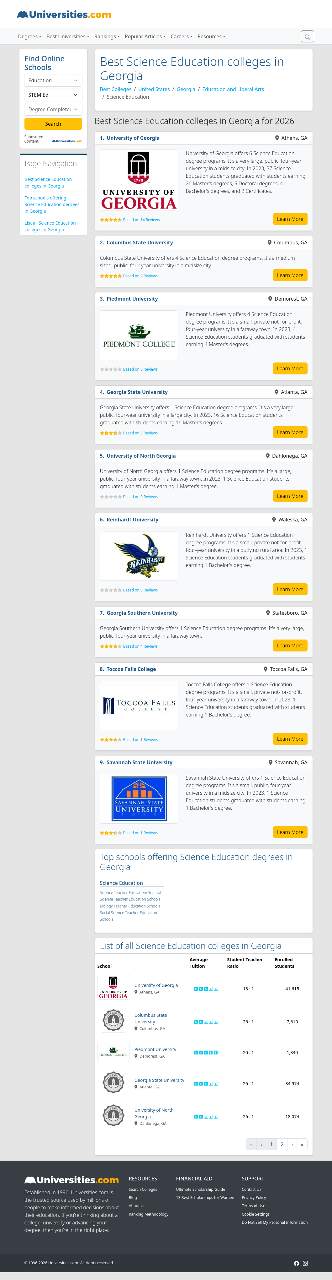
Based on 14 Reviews (141, 219)
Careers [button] (180, 36)
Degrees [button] (28, 36)
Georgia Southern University (142, 612)
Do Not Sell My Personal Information (275, 1222)
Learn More (290, 218)
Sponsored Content (34, 139)
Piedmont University (132, 298)
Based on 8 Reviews (140, 433)
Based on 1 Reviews (140, 739)
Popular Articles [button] (143, 36)
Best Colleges (116, 89)
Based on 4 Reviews (140, 646)
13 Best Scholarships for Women (205, 1197)
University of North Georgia (141, 455)
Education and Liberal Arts (233, 89)
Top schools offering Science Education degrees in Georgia (52, 204)
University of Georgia (133, 137)
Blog (133, 1197)
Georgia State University (137, 392)
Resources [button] (210, 36)
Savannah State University (139, 762)
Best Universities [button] (66, 36)
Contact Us (251, 1189)
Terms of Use (253, 1205)
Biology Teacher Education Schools (130, 906)
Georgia (186, 89)
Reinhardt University (132, 519)
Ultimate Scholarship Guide (200, 1189)
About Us (137, 1205)
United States (154, 89)
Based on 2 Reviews (140, 276)
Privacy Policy (254, 1197)
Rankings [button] (105, 36)
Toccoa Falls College (131, 669)
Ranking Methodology (149, 1214)
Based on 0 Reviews (140, 369)
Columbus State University (140, 242)
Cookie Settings (256, 1214)
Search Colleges (143, 1189)
